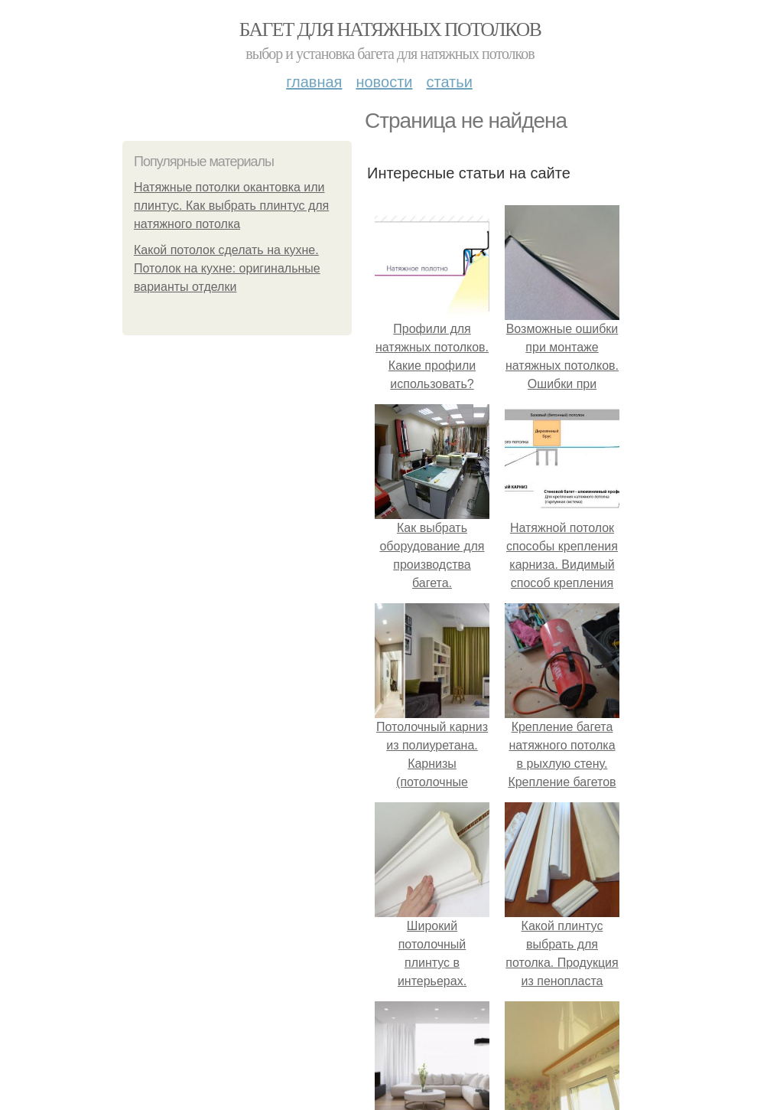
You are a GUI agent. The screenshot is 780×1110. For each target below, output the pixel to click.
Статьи (449, 81)
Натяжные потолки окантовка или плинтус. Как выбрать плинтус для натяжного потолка (231, 205)
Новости (384, 81)
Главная (314, 81)
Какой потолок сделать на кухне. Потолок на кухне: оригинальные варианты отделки (227, 268)
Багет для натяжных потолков (390, 29)
